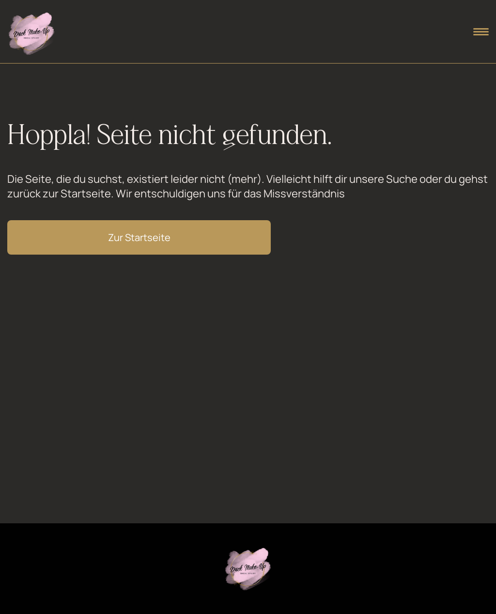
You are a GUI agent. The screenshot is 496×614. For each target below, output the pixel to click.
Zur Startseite (139, 237)
